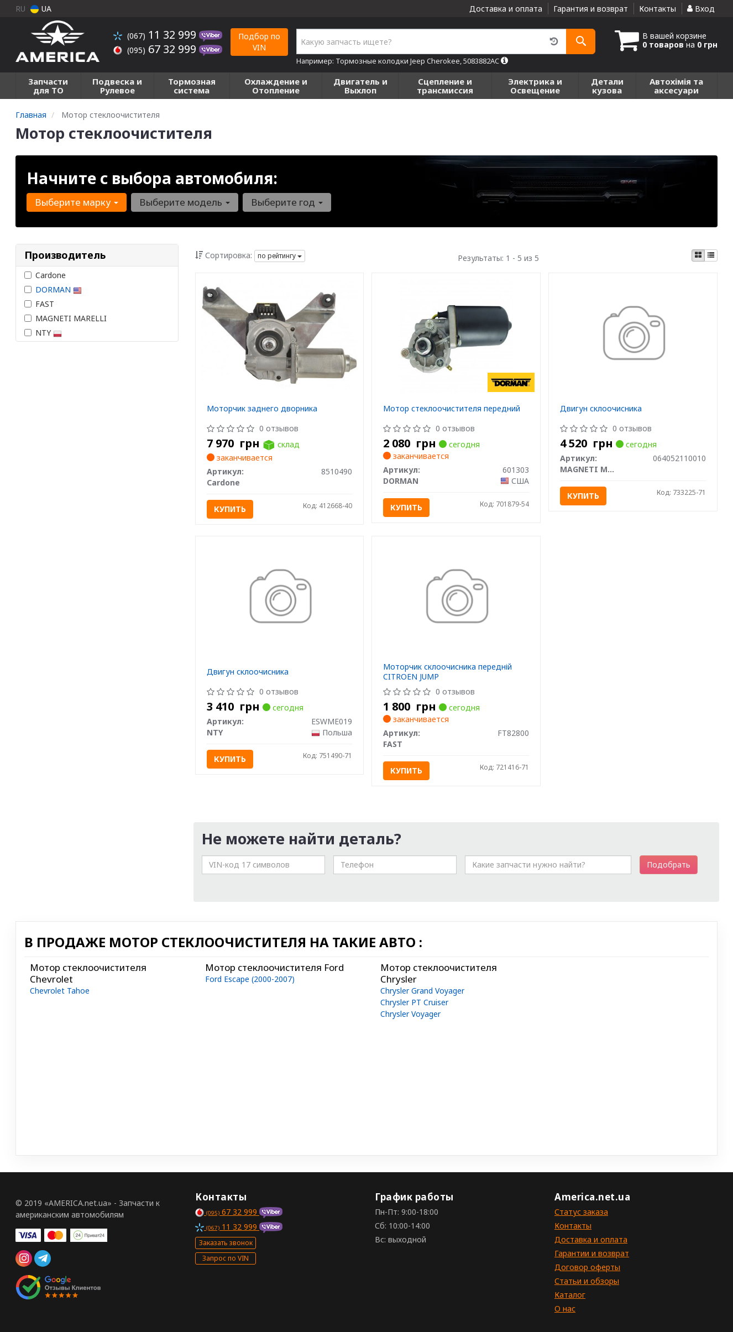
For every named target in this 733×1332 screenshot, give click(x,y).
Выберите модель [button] (184, 202)
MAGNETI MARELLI (65, 318)
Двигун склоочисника (601, 408)
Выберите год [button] (287, 202)
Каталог (569, 1294)
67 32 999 (156, 48)
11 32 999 (156, 34)
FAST (39, 304)
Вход (701, 8)
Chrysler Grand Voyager (422, 990)
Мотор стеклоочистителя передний (451, 408)
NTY (43, 332)
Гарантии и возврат (591, 1253)
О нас (564, 1308)
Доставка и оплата (505, 8)
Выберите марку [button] (76, 202)
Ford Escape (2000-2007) (250, 979)
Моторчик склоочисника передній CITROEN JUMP (447, 671)
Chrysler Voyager (410, 1014)
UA (40, 8)
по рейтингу (280, 255)
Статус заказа (581, 1211)
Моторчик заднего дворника (262, 408)
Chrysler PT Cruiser (414, 1002)
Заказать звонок (226, 1242)
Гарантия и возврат (590, 8)
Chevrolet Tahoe (60, 990)
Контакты (657, 8)
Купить (230, 509)
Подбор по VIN (259, 42)
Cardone (45, 275)
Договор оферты (587, 1267)
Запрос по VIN (225, 1258)
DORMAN (58, 289)
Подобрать (668, 864)
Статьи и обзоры (586, 1281)
